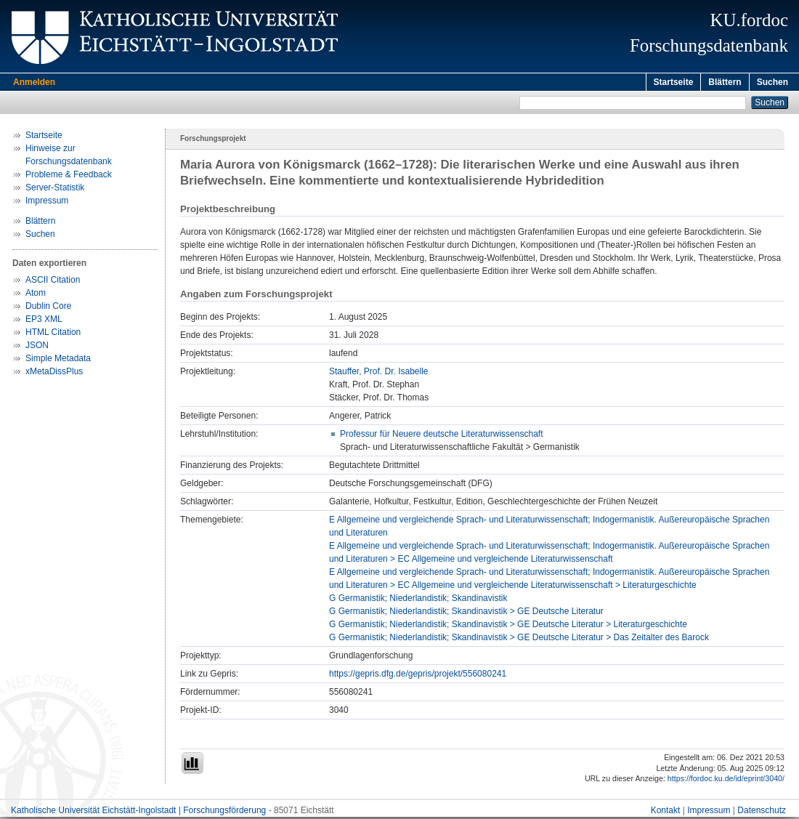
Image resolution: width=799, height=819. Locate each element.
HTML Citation (53, 334)
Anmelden (34, 82)
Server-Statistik (54, 190)
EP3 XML (43, 321)
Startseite (674, 82)
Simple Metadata (58, 360)
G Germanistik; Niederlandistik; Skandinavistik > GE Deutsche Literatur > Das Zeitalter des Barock (519, 639)
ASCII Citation (52, 282)
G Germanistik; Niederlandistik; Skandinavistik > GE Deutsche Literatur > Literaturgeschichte (508, 626)
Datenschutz (761, 812)
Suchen (772, 82)
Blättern (724, 82)
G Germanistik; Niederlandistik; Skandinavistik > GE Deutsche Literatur (466, 613)
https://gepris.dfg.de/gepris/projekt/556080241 (417, 676)
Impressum (46, 203)
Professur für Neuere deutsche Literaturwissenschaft (441, 436)
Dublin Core (48, 308)
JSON (37, 347)
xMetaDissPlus (54, 373)
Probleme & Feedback (68, 177)
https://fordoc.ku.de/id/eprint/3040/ (726, 780)
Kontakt (666, 812)
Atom (35, 295)
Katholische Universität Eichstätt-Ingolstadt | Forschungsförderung (138, 812)
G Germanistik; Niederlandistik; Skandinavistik (418, 600)
